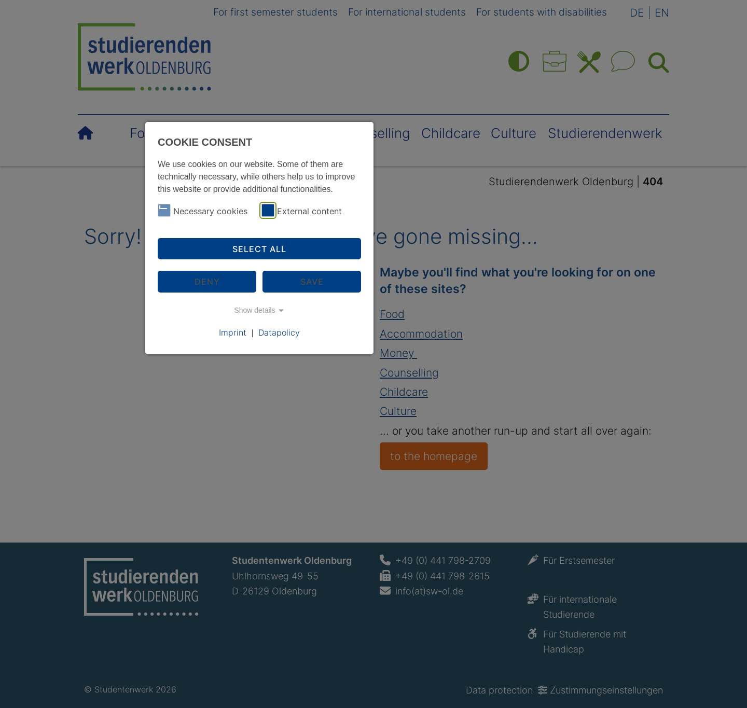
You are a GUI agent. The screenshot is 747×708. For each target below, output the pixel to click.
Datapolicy (279, 332)
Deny (207, 281)
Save (312, 281)
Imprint (232, 332)
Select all (259, 249)
